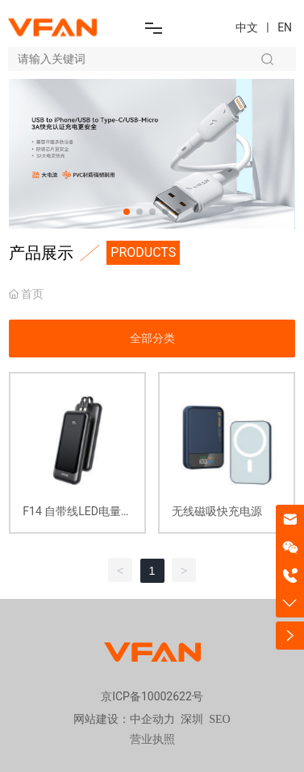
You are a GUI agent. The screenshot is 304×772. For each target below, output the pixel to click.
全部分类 (152, 338)
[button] (126, 211)
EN (284, 27)
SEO (219, 719)
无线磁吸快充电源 (217, 511)
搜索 (267, 59)
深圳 (192, 719)
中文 (246, 27)
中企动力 (152, 719)
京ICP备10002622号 (152, 696)
